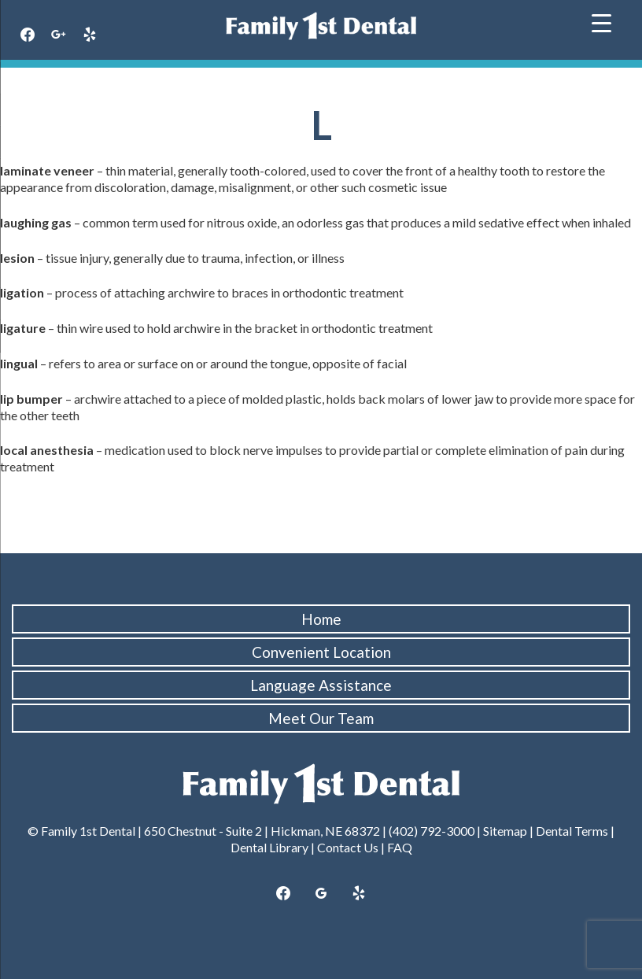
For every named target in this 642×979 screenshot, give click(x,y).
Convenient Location (321, 652)
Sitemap (505, 830)
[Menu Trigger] (601, 21)
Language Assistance (321, 685)
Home (321, 619)
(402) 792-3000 (431, 830)
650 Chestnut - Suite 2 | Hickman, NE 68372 (262, 830)
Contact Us (347, 847)
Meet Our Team (321, 718)
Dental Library (269, 847)
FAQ (399, 847)
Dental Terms (572, 830)
